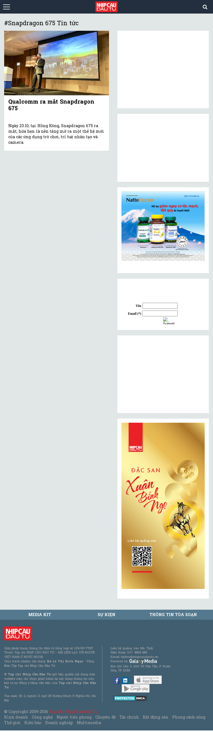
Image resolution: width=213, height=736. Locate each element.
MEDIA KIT (39, 614)
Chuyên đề (105, 717)
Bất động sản (155, 717)
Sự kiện (106, 614)
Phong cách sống (188, 717)
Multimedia (89, 722)
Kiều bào (32, 722)
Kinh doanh (16, 717)
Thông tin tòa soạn (173, 614)
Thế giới (12, 722)
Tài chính (129, 717)
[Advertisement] (163, 374)
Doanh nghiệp (59, 722)
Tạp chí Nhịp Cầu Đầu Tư (73, 711)
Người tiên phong (74, 717)
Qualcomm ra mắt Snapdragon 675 (51, 105)
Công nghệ (42, 717)
